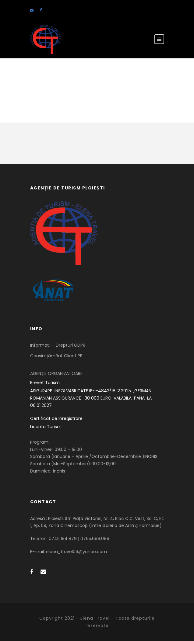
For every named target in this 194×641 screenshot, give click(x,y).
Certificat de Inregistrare (56, 418)
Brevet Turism (45, 382)
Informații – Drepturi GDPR (57, 345)
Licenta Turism (46, 427)
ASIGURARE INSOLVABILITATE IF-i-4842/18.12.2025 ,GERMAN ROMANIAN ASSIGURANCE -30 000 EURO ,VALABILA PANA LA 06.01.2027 (91, 398)
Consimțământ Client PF (56, 356)
